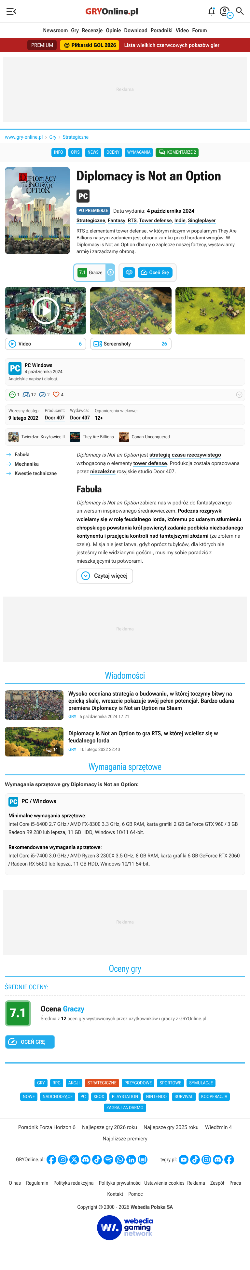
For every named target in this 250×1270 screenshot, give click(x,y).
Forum (199, 30)
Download (135, 30)
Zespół (217, 1183)
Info (58, 152)
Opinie (113, 30)
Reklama (196, 1183)
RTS (132, 220)
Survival (183, 1096)
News (93, 152)
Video (182, 30)
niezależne (103, 471)
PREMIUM (42, 45)
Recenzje (92, 30)
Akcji (74, 1083)
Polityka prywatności (120, 1183)
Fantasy (116, 220)
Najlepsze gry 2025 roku (171, 1127)
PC (83, 1096)
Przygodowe (138, 1083)
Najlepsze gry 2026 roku (109, 1127)
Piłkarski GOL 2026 (90, 45)
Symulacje (201, 1083)
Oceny (112, 152)
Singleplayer (202, 220)
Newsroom (55, 30)
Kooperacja (214, 1096)
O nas (15, 1183)
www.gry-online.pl (24, 137)
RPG (57, 1083)
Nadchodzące (58, 1096)
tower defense (150, 463)
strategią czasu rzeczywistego (185, 455)
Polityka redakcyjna (73, 1183)
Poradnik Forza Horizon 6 (47, 1127)
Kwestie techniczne (36, 473)
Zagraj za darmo (124, 1107)
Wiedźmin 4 (218, 1127)
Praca (235, 1183)
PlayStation (125, 1096)
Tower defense (155, 220)
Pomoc (135, 1194)
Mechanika (27, 464)
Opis (75, 152)
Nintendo (156, 1096)
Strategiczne (76, 137)
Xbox (99, 1096)
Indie (180, 220)
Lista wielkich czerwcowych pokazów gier (171, 45)
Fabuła (22, 454)
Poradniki (162, 30)
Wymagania (139, 152)
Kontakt (115, 1194)
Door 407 (54, 418)
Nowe (29, 1096)
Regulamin (37, 1183)
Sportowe (170, 1083)
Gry (75, 30)
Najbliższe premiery (125, 1139)
